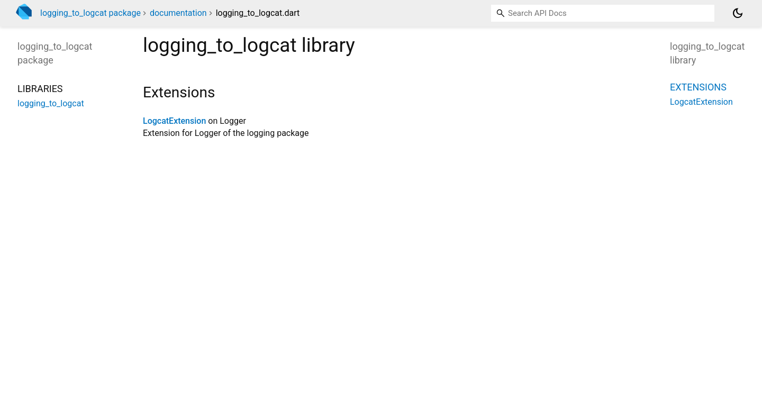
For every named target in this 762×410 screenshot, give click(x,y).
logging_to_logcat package (90, 13)
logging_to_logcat (50, 103)
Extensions (698, 87)
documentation (178, 13)
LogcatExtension (174, 121)
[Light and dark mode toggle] (737, 13)
